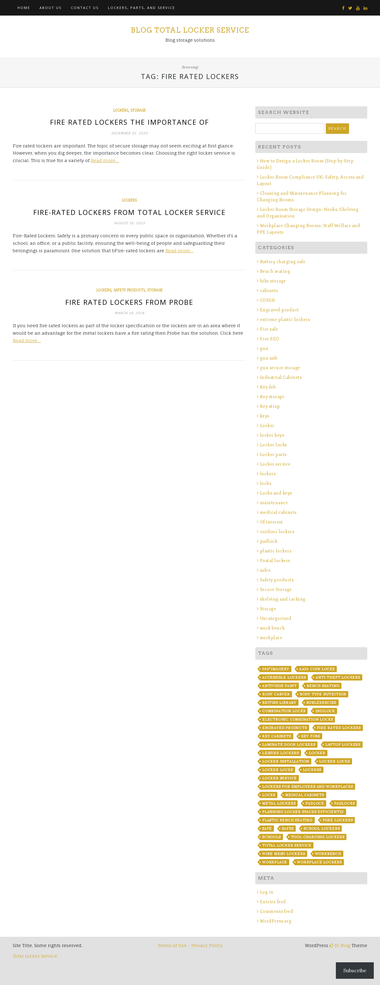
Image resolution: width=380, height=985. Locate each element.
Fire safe (269, 329)
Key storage (272, 396)
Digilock (325, 711)
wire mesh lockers (283, 854)
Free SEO (269, 338)
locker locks (334, 761)
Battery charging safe (283, 261)
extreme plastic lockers (285, 319)
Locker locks (273, 445)
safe (267, 828)
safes (265, 570)
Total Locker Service (286, 845)
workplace (271, 637)
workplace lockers (319, 862)
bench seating (323, 686)
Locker (267, 425)
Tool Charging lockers (318, 837)
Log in (267, 892)
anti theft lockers (338, 677)
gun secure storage (280, 367)
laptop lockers (342, 744)
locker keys (272, 435)
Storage (138, 110)
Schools (271, 837)
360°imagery (275, 669)
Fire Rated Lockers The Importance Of (129, 122)
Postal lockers (275, 560)
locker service (279, 778)
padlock (269, 541)
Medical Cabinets (304, 795)
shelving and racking (283, 599)
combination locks (283, 711)
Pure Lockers (337, 820)
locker (317, 753)
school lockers (322, 828)
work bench (272, 628)
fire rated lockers (339, 728)
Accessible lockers (284, 677)
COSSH (267, 300)
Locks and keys (276, 493)
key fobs (310, 736)
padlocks (344, 803)
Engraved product (279, 310)
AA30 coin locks (317, 669)
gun (264, 348)
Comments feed (277, 911)
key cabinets (276, 736)
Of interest (271, 522)
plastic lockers (276, 551)
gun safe (269, 358)
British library (279, 702)
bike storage (273, 281)
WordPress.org (276, 921)
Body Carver (276, 694)
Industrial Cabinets (281, 377)
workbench (328, 854)
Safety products (129, 290)
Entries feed (273, 901)
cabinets (269, 290)
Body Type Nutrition (323, 694)
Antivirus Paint (279, 686)
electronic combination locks (297, 719)
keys (264, 416)
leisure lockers (280, 753)
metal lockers (278, 803)
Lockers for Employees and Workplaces (307, 786)
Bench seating (275, 271)
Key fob (268, 387)
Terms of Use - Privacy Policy (190, 945)
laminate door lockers (288, 744)
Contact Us (85, 7)
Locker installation (285, 761)
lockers (120, 110)
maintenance (274, 502)
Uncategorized (276, 618)
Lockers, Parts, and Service (141, 7)
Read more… (105, 160)
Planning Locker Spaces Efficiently (303, 812)
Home (23, 7)
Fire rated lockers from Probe (129, 302)
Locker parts (273, 454)
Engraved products (284, 728)
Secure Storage (276, 589)
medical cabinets (278, 512)
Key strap (270, 406)
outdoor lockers (277, 531)
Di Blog (340, 945)
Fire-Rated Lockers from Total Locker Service (129, 212)
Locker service (275, 464)
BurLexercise (321, 702)
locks (265, 483)
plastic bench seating (287, 820)
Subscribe (354, 970)
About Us (50, 7)
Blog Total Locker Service (190, 30)
